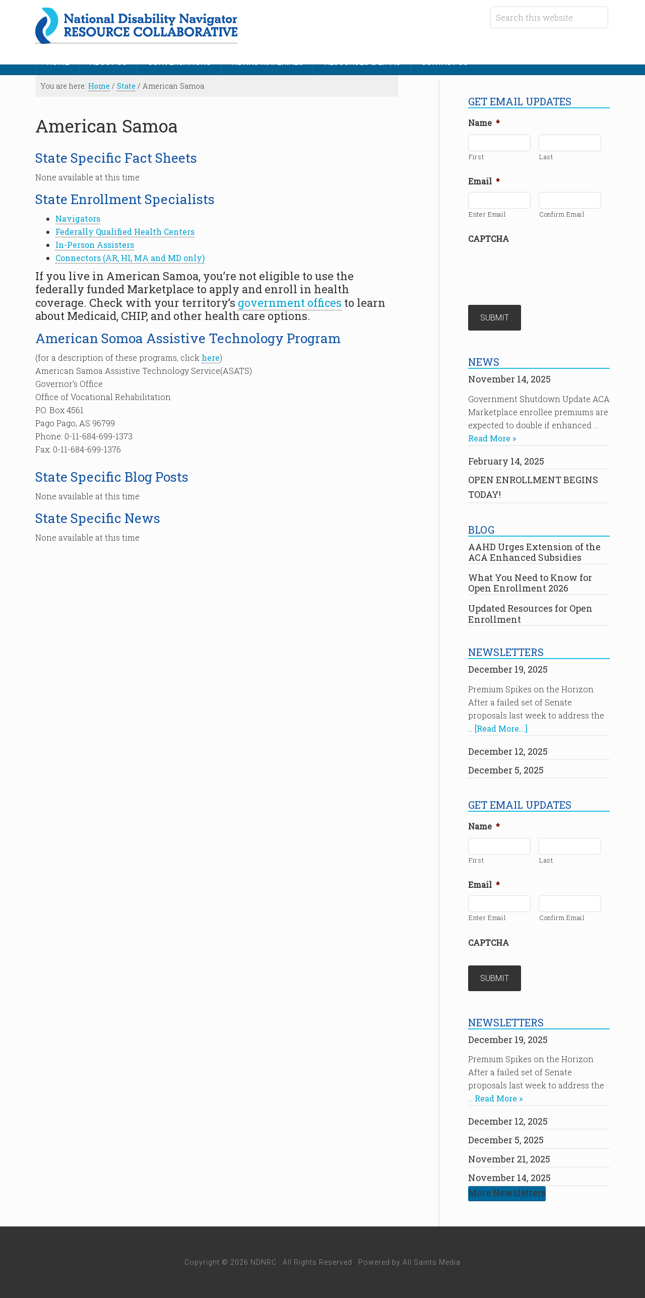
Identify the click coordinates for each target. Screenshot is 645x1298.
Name (484, 123)
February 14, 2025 (506, 461)
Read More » (492, 438)
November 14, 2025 (509, 379)
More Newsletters (507, 1193)
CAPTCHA (488, 239)
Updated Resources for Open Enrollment (530, 613)
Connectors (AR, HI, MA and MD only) (130, 257)
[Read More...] (501, 728)
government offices (290, 302)
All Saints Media (432, 1262)
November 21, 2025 (509, 1159)
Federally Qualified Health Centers (125, 231)
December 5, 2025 (506, 770)
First (476, 156)
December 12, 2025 (508, 751)
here (211, 357)
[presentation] (544, 269)
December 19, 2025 (508, 669)
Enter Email (487, 214)
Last (546, 156)
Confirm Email (562, 214)
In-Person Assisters (94, 244)
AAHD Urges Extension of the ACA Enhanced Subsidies (534, 552)
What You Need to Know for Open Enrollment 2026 (530, 583)
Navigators (77, 218)
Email (484, 181)
